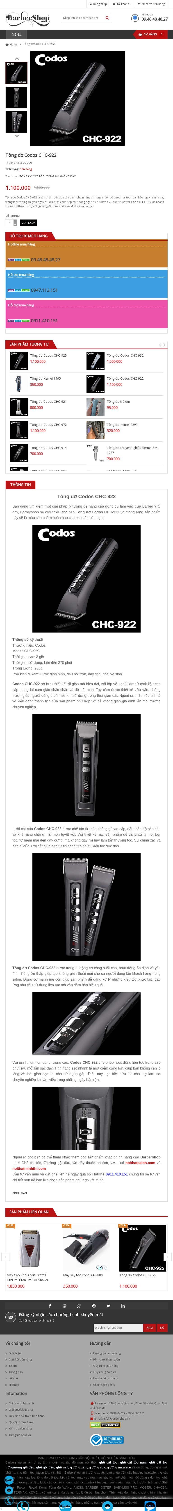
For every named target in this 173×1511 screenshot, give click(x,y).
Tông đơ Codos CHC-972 (48, 424)
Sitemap (12, 1385)
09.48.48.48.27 (154, 19)
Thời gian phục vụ (18, 1435)
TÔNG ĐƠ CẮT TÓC (32, 176)
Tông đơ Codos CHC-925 (48, 355)
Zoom (120, 141)
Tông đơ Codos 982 (121, 471)
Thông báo (14, 1372)
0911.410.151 (44, 321)
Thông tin (20, 484)
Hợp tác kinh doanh (104, 1378)
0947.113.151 (44, 290)
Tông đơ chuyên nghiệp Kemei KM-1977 (132, 450)
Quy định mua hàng (19, 1422)
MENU (16, 34)
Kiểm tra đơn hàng (153, 4)
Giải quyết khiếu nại (19, 1410)
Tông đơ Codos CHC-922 (125, 378)
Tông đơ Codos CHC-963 (48, 471)
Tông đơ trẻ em (118, 401)
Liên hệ (11, 1378)
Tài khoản (123, 4)
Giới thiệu (13, 1353)
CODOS (27, 163)
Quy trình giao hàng (104, 1366)
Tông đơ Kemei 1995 (45, 378)
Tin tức (11, 1366)
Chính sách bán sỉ (102, 1385)
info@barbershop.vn (116, 1419)
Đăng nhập (100, 4)
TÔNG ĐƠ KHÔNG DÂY (61, 176)
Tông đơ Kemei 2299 (122, 424)
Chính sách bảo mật (19, 1403)
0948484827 (117, 1413)
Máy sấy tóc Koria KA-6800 (83, 1275)
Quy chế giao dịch (103, 1372)
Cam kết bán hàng (18, 1359)
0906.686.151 (136, 1413)
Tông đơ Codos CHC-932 (125, 355)
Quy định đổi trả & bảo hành (24, 1416)
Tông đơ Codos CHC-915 (48, 448)
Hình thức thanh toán (105, 1359)
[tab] (20, 484)
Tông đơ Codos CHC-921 (48, 401)
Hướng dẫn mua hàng (105, 1353)
